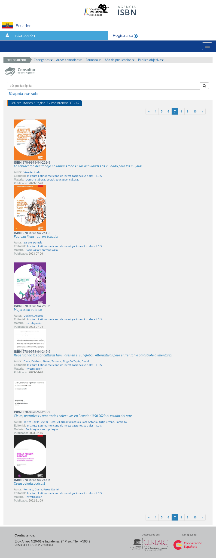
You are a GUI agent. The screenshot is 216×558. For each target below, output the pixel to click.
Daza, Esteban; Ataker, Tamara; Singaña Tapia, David (56, 361)
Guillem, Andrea (33, 315)
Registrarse (123, 35)
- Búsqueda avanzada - (23, 94)
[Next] (202, 111)
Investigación (34, 323)
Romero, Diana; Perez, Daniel (41, 489)
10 (195, 111)
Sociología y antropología (42, 250)
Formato (93, 60)
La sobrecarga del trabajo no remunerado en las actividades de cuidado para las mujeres (78, 166)
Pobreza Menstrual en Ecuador (36, 236)
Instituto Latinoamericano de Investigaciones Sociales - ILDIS (64, 176)
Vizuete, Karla (32, 172)
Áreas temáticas (69, 60)
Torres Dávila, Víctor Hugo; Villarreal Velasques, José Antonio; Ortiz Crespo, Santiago (75, 422)
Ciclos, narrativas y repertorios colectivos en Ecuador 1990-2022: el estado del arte (73, 416)
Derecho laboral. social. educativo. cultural (52, 179)
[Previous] (149, 111)
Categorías (43, 60)
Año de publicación (119, 60)
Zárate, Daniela (33, 242)
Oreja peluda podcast (29, 483)
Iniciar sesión (23, 35)
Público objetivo (151, 60)
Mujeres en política (28, 310)
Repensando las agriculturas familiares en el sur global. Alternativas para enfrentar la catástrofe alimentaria (93, 355)
